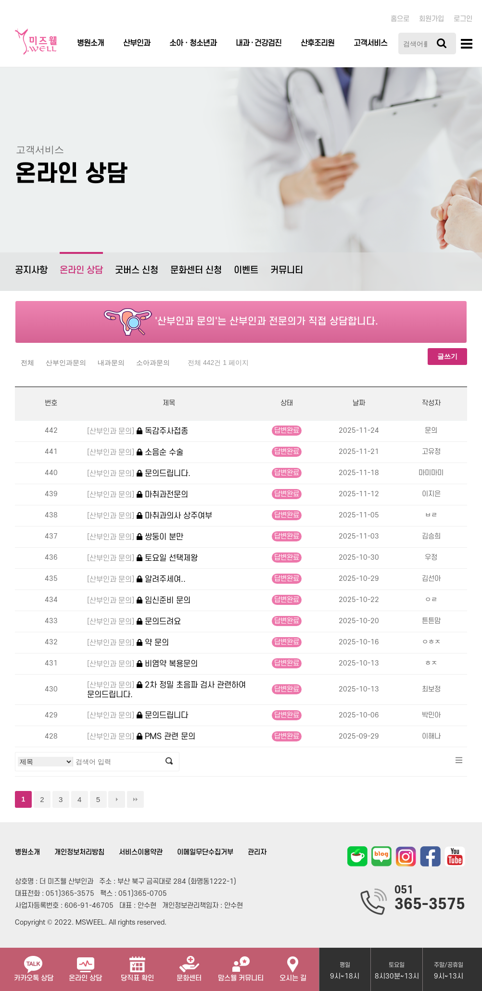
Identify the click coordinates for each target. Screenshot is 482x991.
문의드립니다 (137, 716)
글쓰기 (447, 356)
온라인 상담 (81, 264)
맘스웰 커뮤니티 (241, 965)
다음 (116, 799)
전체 (27, 362)
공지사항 (31, 270)
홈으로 (400, 19)
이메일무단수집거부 (205, 852)
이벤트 (246, 270)
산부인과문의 (66, 362)
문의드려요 (134, 622)
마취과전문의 (137, 495)
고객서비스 (370, 43)
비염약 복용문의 (142, 664)
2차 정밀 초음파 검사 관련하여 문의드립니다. (166, 689)
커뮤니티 (286, 270)
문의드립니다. (138, 474)
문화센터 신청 (196, 270)
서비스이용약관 (141, 852)
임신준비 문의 (138, 601)
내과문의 (111, 362)
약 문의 (128, 643)
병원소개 (90, 43)
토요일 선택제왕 (142, 558)
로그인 (463, 19)
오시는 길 (292, 965)
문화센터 (189, 965)
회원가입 (431, 19)
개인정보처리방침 (79, 852)
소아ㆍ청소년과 (192, 43)
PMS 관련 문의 (141, 737)
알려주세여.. (136, 580)
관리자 (257, 852)
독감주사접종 (137, 432)
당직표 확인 (137, 965)
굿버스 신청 (136, 270)
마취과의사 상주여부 (149, 516)
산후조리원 (317, 43)
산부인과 (136, 43)
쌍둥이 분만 (135, 537)
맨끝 (135, 799)
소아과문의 (153, 362)
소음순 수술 (135, 453)
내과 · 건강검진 (258, 43)
